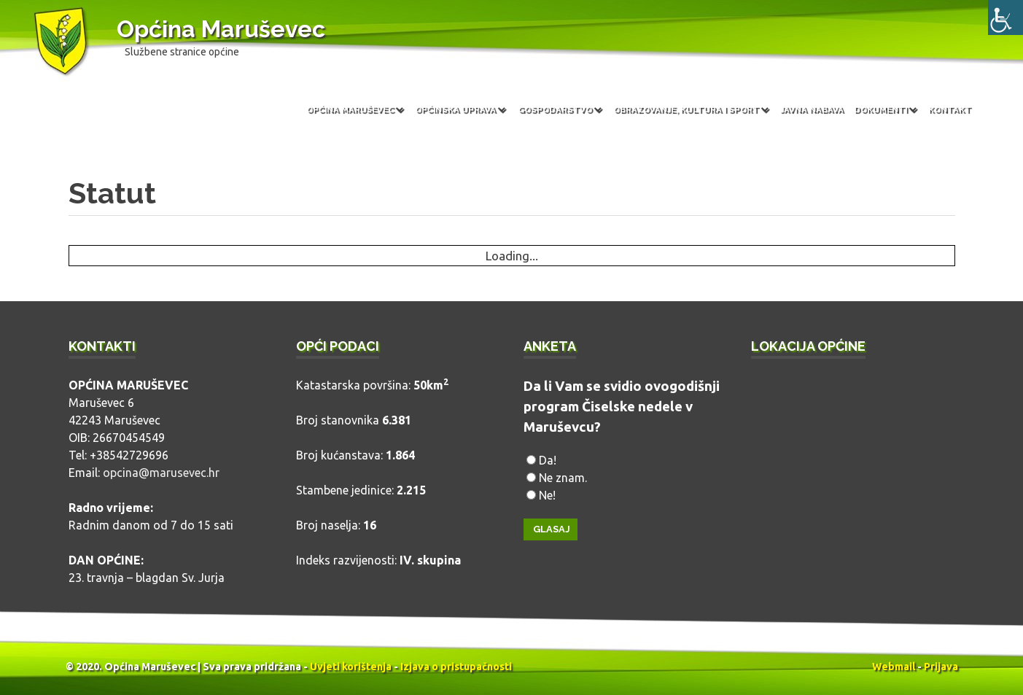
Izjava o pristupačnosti (456, 666)
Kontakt (949, 109)
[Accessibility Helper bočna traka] (1005, 17)
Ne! (547, 495)
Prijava (941, 666)
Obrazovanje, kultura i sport (686, 109)
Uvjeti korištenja (351, 666)
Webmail (893, 666)
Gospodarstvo (555, 109)
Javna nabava (812, 109)
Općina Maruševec (221, 28)
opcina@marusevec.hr (161, 472)
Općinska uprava (455, 109)
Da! (547, 460)
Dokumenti (880, 109)
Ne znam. (563, 477)
